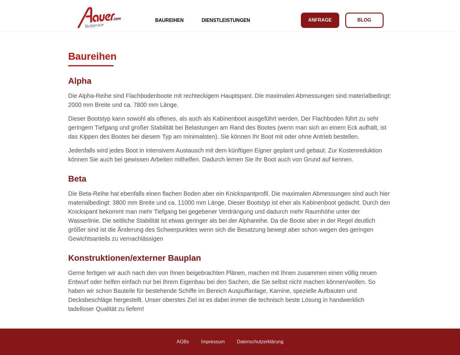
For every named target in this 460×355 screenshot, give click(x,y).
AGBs (183, 341)
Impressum (213, 341)
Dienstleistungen (226, 20)
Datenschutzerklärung (260, 341)
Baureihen (169, 20)
